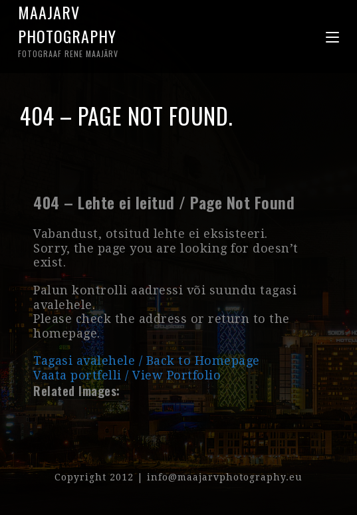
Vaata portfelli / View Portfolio (127, 375)
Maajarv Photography (98, 30)
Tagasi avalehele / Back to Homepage (146, 360)
